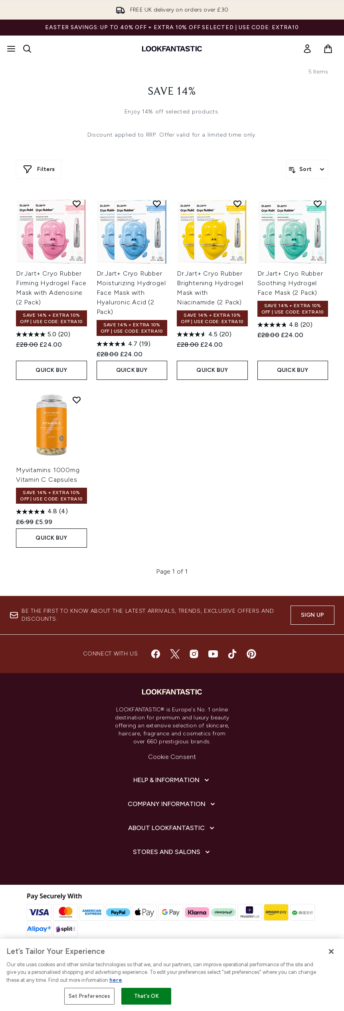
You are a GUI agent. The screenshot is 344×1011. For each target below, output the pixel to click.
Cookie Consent (172, 757)
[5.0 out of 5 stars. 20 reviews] (43, 334)
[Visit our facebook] (155, 653)
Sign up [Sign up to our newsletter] (312, 615)
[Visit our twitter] (174, 653)
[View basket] (328, 49)
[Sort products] (307, 169)
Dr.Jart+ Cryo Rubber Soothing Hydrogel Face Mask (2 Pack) (290, 283)
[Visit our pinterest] (251, 653)
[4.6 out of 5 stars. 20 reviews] (204, 334)
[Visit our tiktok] (232, 653)
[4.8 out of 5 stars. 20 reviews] (284, 325)
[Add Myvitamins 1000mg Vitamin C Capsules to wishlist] (76, 399)
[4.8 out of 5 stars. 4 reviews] (42, 511)
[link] (307, 49)
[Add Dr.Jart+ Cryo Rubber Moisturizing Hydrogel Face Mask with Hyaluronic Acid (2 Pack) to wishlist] (156, 203)
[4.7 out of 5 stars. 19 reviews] (123, 344)
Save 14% (172, 91)
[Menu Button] (11, 49)
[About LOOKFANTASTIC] (172, 828)
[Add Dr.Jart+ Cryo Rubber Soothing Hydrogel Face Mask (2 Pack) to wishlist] (317, 203)
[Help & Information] (172, 780)
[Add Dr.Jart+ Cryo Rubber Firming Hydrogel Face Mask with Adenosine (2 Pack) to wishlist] (76, 203)
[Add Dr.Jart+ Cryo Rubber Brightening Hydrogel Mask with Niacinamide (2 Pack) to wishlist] (237, 203)
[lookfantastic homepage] (172, 49)
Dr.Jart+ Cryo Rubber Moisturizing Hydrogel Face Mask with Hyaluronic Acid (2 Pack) (131, 293)
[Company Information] (172, 804)
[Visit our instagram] (194, 653)
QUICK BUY (51, 370)
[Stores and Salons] (172, 852)
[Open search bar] (27, 49)
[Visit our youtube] (213, 653)
